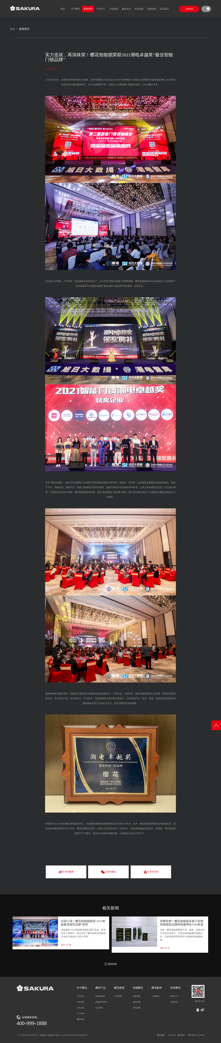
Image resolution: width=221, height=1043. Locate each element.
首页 (62, 9)
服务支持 (126, 9)
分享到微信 (108, 872)
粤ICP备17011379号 (196, 1035)
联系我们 (164, 9)
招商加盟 (151, 9)
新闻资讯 (88, 9)
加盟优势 (136, 996)
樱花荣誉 (80, 1019)
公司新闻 (118, 996)
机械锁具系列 (101, 1002)
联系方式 (174, 996)
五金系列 (99, 1008)
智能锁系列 (100, 996)
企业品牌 (80, 1002)
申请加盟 (136, 1008)
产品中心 (100, 9)
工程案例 (113, 9)
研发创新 (138, 9)
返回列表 (110, 964)
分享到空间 (151, 872)
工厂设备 (80, 1013)
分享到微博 (66, 872)
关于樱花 (75, 9)
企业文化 (80, 1008)
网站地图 (161, 1035)
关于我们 (80, 996)
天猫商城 (189, 9)
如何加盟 (136, 1002)
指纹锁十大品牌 (46, 1035)
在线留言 (174, 1002)
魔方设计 (181, 1035)
